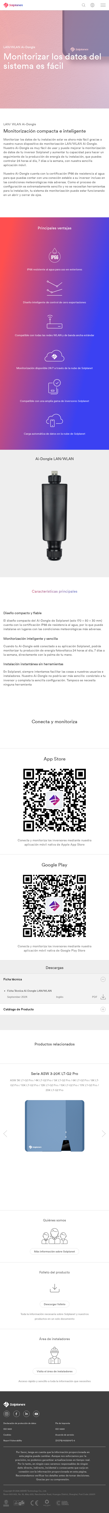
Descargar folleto (54, 1304)
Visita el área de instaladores (54, 1371)
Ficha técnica (54, 979)
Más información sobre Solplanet (54, 1251)
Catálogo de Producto (54, 1009)
